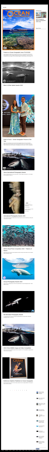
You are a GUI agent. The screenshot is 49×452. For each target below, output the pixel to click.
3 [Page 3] (18, 390)
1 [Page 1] (14, 390)
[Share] (37, 448)
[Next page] (24, 390)
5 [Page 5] (22, 390)
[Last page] (26, 390)
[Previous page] (12, 390)
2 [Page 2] (16, 390)
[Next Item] (44, 15)
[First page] (10, 390)
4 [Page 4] (20, 390)
